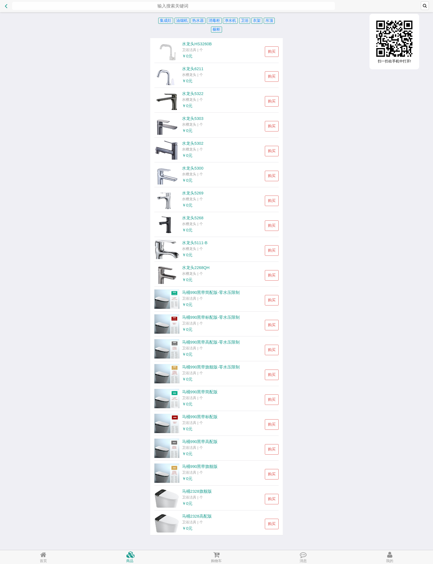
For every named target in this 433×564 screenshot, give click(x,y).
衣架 (257, 20)
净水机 (230, 20)
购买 (272, 51)
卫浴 (245, 20)
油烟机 (182, 20)
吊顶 (269, 20)
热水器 (198, 20)
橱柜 (216, 29)
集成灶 (165, 20)
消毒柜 (214, 20)
